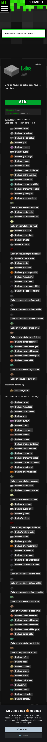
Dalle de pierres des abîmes (27, 290)
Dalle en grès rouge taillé (26, 272)
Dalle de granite (22, 240)
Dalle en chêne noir (23, 680)
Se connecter (36, 2)
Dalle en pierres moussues (26, 216)
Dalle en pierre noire (24, 281)
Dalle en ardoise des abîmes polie (25, 300)
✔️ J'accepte (23, 729)
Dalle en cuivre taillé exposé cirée (25, 337)
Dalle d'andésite (22, 244)
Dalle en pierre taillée (24, 138)
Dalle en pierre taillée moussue (24, 207)
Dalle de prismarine (23, 179)
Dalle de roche (21, 128)
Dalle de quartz (21, 151)
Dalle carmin (20, 685)
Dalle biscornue (22, 689)
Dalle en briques (22, 161)
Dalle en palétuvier (23, 694)
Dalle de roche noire (24, 277)
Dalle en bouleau (22, 666)
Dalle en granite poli (24, 193)
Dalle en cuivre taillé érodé (26, 351)
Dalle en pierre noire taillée (27, 286)
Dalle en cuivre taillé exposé (27, 355)
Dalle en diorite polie (24, 212)
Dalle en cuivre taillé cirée (26, 341)
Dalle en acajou (22, 671)
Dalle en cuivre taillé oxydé (26, 346)
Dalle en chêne (21, 657)
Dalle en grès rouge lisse (25, 198)
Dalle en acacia (21, 675)
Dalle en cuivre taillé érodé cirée (25, 328)
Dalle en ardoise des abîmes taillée (26, 309)
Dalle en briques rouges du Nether (25, 253)
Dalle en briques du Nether (26, 170)
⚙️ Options (23, 736)
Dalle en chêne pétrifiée (25, 175)
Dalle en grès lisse (23, 230)
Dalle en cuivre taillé (24, 360)
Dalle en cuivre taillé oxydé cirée (25, 369)
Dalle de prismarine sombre (27, 189)
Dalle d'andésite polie (24, 258)
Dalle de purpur (22, 147)
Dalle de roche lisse (23, 133)
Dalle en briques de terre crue (23, 379)
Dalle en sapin (21, 661)
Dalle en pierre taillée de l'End (24, 226)
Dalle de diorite (21, 263)
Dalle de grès (20, 142)
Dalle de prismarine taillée (26, 184)
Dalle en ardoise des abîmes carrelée (27, 318)
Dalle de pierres (22, 165)
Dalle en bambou (22, 698)
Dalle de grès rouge (23, 156)
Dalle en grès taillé (23, 267)
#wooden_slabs (22, 390)
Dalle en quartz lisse (24, 235)
